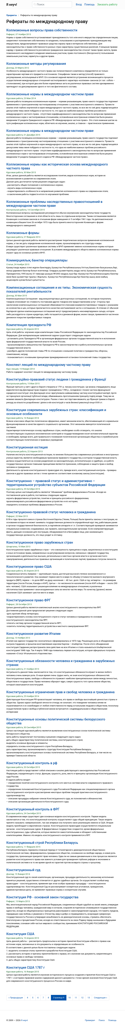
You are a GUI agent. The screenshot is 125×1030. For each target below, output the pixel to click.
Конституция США (20, 934)
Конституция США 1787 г (25, 967)
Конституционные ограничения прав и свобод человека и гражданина (60, 692)
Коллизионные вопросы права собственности (41, 30)
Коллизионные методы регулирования (36, 64)
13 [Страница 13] (89, 997)
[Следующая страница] (100, 997)
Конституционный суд (23, 870)
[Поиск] (52, 4)
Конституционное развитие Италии (33, 634)
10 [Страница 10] (69, 997)
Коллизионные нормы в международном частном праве (50, 94)
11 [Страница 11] (76, 997)
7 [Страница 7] (43, 997)
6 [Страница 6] (38, 997)
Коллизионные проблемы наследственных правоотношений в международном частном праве (54, 204)
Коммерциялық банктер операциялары (37, 260)
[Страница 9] (58, 997)
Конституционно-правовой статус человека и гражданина (51, 512)
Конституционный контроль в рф (31, 763)
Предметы (11, 15)
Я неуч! (24, 1020)
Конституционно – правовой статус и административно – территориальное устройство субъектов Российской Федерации (55, 483)
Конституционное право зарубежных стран (39, 542)
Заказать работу (107, 4)
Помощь (89, 4)
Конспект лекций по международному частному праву (48, 365)
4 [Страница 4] (27, 997)
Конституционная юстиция (27, 447)
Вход (79, 4)
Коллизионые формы (22, 233)
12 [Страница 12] (82, 997)
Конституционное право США (29, 567)
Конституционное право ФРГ (28, 600)
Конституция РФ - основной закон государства (42, 897)
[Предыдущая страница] (15, 997)
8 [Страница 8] (48, 997)
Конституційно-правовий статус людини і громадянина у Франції (56, 379)
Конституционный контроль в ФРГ (33, 809)
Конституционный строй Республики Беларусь (42, 843)
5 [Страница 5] (32, 997)
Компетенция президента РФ (28, 325)
